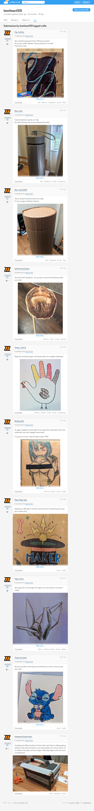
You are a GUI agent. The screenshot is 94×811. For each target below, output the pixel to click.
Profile (6, 20)
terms (15, 803)
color (52, 339)
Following (15, 20)
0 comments (18, 103)
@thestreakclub (87, 803)
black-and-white (49, 649)
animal (44, 413)
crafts (59, 103)
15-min (41, 649)
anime (53, 492)
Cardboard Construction (24, 736)
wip (65, 260)
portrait (64, 339)
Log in (77, 2)
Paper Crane (20, 579)
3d (39, 103)
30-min (37, 413)
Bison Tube (19, 111)
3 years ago (63, 578)
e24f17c (77, 803)
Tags (38, 20)
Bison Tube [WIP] (21, 190)
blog (26, 803)
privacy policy (21, 803)
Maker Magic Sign (22, 500)
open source (72, 803)
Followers (27, 20)
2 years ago (63, 31)
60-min (45, 103)
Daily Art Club (29, 36)
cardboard (52, 103)
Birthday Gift (20, 421)
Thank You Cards (21, 657)
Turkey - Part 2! (21, 347)
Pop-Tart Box (20, 32)
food (64, 103)
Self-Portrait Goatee (23, 268)
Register (86, 2)
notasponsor (62, 181)
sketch (64, 649)
